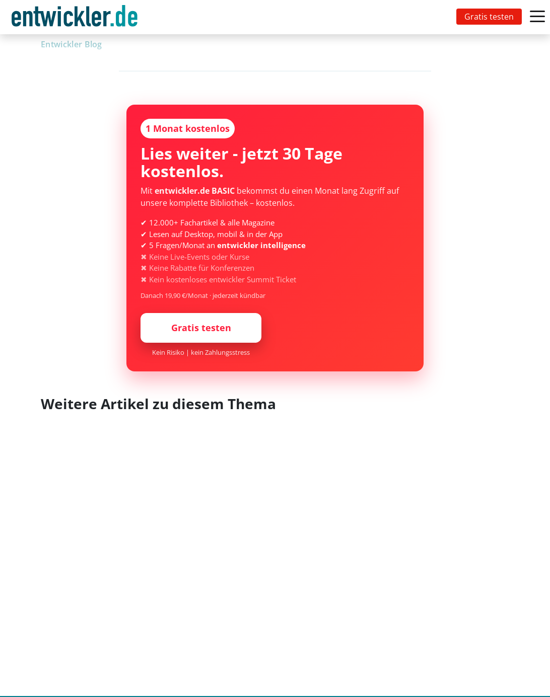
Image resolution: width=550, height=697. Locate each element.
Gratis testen (489, 16)
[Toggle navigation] (76, 17)
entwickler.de (75, 19)
